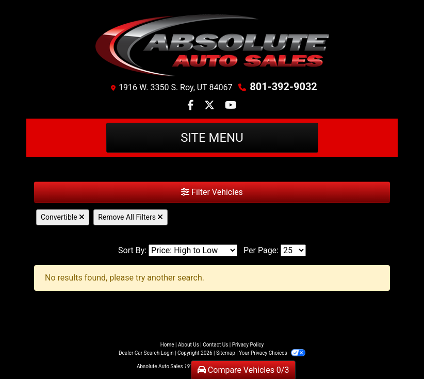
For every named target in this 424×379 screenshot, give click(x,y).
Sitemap (225, 353)
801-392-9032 (283, 86)
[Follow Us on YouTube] (231, 106)
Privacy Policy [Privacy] (248, 345)
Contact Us (215, 345)
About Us (188, 345)
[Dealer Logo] (212, 45)
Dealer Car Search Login (146, 353)
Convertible (63, 217)
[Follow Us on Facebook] (191, 106)
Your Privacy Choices (272, 353)
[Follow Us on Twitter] (210, 106)
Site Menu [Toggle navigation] (212, 137)
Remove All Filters (130, 217)
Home (167, 345)
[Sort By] (193, 250)
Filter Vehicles (212, 192)
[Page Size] (293, 250)
